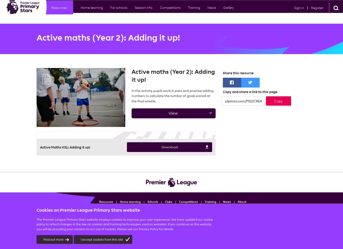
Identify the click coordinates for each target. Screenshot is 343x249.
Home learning (92, 12)
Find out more (56, 239)
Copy (278, 101)
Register (317, 12)
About (242, 202)
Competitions (170, 12)
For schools (118, 12)
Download (168, 147)
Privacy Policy (148, 229)
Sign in (299, 12)
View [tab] (172, 114)
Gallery (228, 12)
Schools (152, 202)
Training (210, 202)
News (211, 12)
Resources (59, 12)
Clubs (168, 202)
